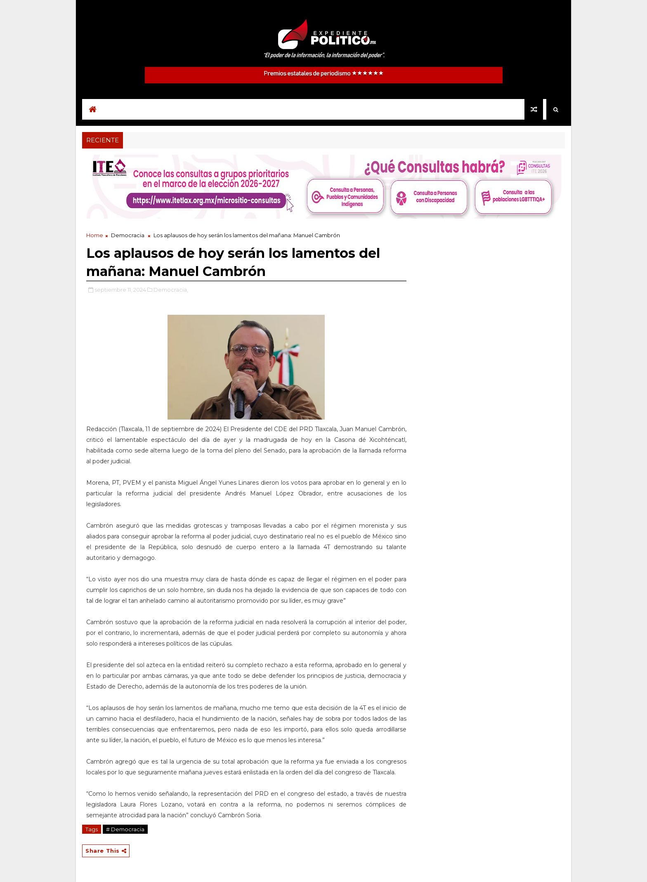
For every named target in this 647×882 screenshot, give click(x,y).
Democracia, (170, 289)
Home (94, 235)
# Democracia (125, 829)
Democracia (127, 235)
